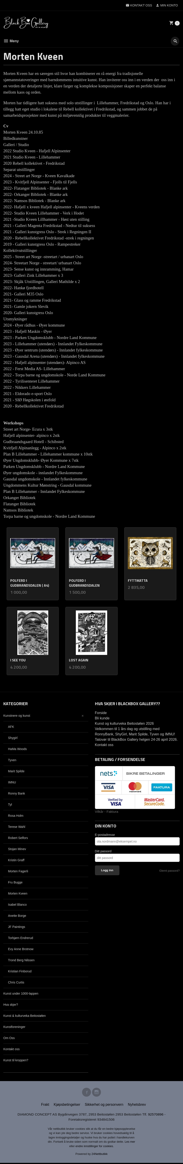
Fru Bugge (15, 882)
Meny (11, 41)
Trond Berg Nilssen (21, 960)
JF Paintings (16, 927)
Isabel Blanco (17, 904)
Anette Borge (17, 915)
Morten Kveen (17, 893)
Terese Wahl (16, 827)
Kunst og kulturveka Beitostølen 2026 (124, 723)
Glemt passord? (169, 871)
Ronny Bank (16, 793)
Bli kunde (102, 718)
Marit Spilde (16, 771)
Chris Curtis (16, 982)
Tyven (12, 760)
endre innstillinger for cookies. (95, 1147)
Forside (101, 713)
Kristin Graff (16, 860)
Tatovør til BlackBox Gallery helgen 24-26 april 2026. (136, 739)
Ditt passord (103, 851)
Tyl (10, 804)
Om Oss (9, 1038)
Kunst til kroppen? (15, 1060)
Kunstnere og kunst (16, 715)
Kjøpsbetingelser (67, 1105)
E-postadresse (105, 835)
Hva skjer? (10, 1004)
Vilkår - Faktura (107, 811)
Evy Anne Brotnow (20, 949)
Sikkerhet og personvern (104, 1105)
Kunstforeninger (14, 1027)
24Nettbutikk (100, 1155)
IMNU (12, 782)
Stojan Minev (17, 849)
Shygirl (13, 738)
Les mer (130, 1142)
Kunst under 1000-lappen (20, 993)
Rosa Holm (15, 815)
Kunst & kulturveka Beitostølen (24, 1015)
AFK (11, 727)
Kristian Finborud (20, 971)
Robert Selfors (18, 838)
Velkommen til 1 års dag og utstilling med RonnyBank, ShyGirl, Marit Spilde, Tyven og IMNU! (135, 731)
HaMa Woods (17, 749)
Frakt (45, 1105)
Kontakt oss (11, 1049)
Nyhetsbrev (137, 1105)
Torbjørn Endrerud (20, 938)
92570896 (157, 1115)
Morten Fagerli (18, 871)
